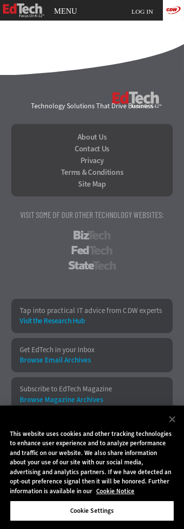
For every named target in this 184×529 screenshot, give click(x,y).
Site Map (92, 184)
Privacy (92, 161)
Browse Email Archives (55, 360)
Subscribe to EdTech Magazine (66, 389)
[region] (92, 467)
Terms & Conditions (92, 172)
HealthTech (92, 280)
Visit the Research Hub (52, 321)
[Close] (172, 419)
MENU (65, 11)
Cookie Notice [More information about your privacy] (115, 491)
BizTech (92, 235)
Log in (142, 11)
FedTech (92, 250)
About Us (92, 137)
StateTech (92, 265)
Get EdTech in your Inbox (57, 350)
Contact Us (92, 149)
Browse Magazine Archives (61, 400)
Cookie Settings (92, 510)
